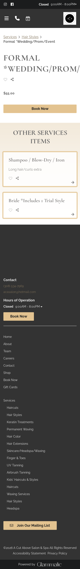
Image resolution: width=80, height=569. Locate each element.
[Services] (9, 400)
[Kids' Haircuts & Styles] (22, 479)
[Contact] (9, 365)
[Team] (7, 351)
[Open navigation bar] (6, 18)
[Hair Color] (14, 436)
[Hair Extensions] (17, 443)
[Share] (13, 79)
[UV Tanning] (15, 465)
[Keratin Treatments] (20, 422)
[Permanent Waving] (20, 429)
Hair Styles (30, 37)
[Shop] (7, 372)
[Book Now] (10, 380)
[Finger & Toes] (16, 458)
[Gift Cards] (10, 387)
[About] (7, 344)
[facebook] (13, 4)
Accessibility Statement (29, 553)
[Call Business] (17, 18)
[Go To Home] (69, 18)
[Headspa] (13, 508)
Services (10, 37)
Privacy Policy (57, 553)
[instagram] (6, 4)
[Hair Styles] (14, 415)
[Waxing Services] (18, 494)
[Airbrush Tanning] (18, 472)
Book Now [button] (40, 109)
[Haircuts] (12, 407)
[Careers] (8, 358)
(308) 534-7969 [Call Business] (13, 286)
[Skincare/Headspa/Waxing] (26, 451)
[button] (28, 18)
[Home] (7, 336)
